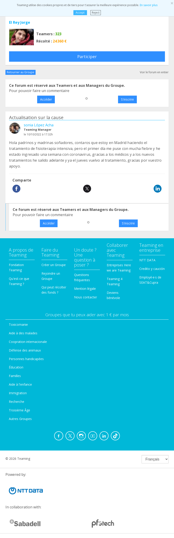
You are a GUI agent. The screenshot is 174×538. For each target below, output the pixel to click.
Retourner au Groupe (20, 72)
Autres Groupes (20, 419)
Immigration (18, 393)
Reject (95, 12)
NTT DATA (147, 260)
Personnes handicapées (26, 359)
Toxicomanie (18, 324)
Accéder (46, 99)
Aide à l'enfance (20, 384)
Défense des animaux (25, 350)
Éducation (16, 367)
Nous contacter (85, 297)
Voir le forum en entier (154, 72)
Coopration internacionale (28, 342)
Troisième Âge (19, 410)
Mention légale (85, 288)
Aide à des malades (23, 333)
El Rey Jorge (19, 22)
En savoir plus (148, 5)
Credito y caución (152, 269)
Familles (15, 376)
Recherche (16, 401)
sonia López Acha (38, 125)
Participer (87, 56)
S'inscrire (127, 99)
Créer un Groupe (53, 265)
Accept (80, 12)
